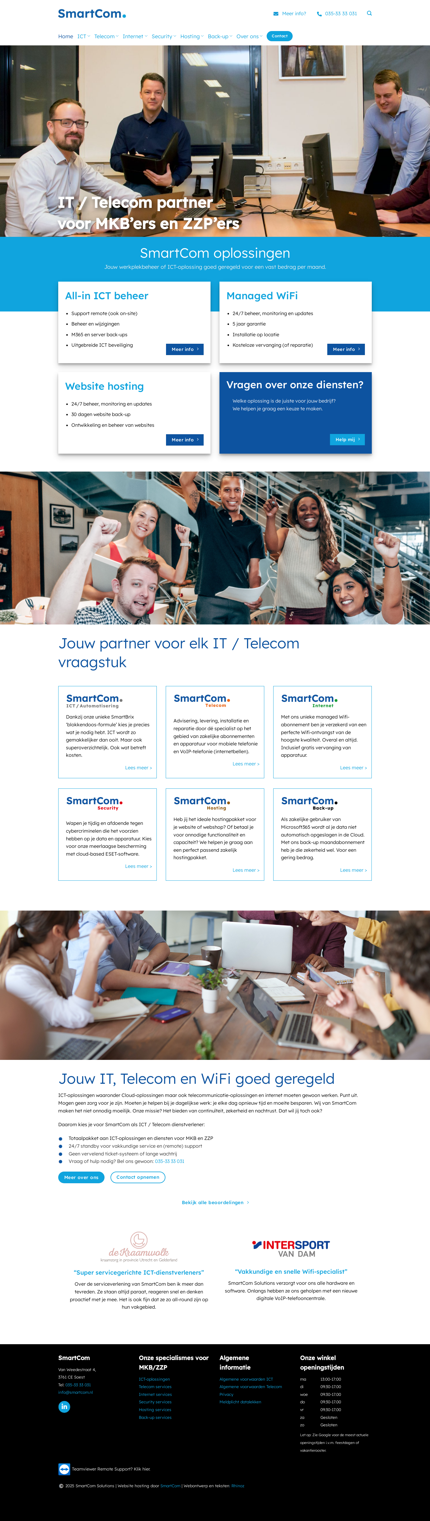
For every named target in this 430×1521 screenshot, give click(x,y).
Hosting (192, 36)
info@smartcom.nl (75, 1392)
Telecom (106, 36)
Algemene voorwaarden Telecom (250, 1386)
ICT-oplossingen (154, 1379)
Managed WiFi (262, 295)
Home (65, 36)
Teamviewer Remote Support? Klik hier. (111, 1469)
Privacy (226, 1394)
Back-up (220, 36)
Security (164, 36)
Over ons (249, 36)
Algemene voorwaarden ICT (246, 1379)
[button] (369, 13)
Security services (155, 1401)
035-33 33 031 (343, 13)
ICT (83, 36)
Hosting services (155, 1409)
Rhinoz (237, 1485)
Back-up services (155, 1417)
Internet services (155, 1394)
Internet (135, 36)
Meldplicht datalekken (240, 1401)
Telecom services (155, 1386)
